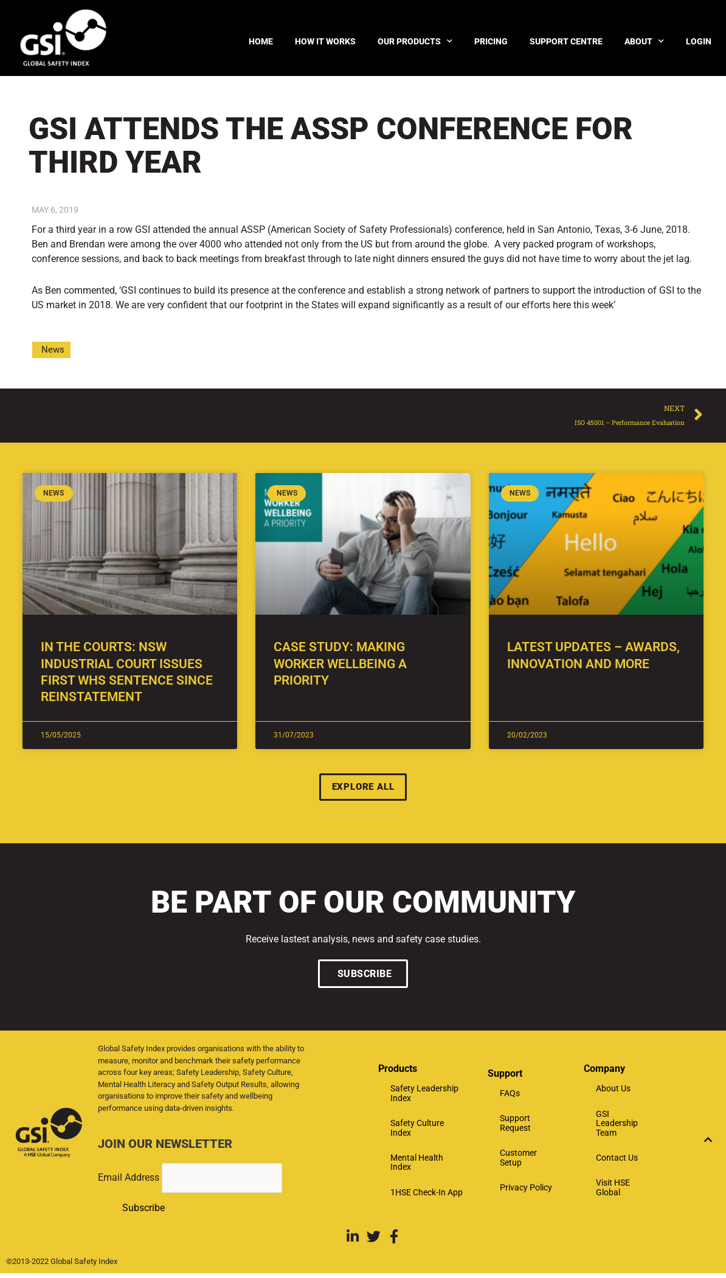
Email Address (130, 1181)
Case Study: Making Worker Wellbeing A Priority (340, 666)
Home (261, 41)
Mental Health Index (416, 1165)
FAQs (510, 1097)
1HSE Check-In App (426, 1195)
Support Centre (566, 41)
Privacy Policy (526, 1191)
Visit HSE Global (613, 1190)
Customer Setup (518, 1161)
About (644, 41)
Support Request (515, 1126)
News (53, 349)
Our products (415, 41)
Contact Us (617, 1161)
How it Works (325, 41)
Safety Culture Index (417, 1131)
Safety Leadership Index (424, 1096)
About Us (613, 1092)
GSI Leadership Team (617, 1126)
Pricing (491, 41)
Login (698, 41)
